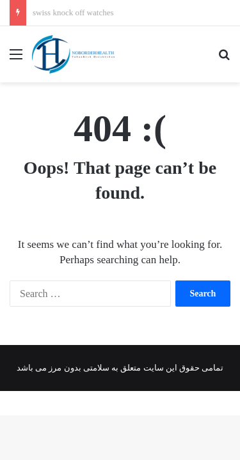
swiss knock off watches (73, 12)
